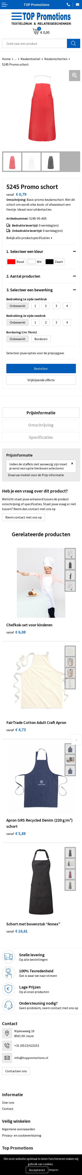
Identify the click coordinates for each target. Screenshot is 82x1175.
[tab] (41, 413)
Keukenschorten (55, 59)
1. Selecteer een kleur (24, 251)
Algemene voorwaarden (18, 1129)
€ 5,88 (16, 833)
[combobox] (34, 43)
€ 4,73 (16, 729)
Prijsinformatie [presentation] (40, 412)
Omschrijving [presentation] (41, 425)
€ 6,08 (16, 631)
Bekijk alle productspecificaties (29, 238)
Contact (7, 1109)
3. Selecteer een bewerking (29, 289)
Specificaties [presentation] (41, 437)
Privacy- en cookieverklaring (21, 1135)
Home (6, 59)
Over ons (8, 1102)
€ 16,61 (17, 931)
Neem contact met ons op (23, 517)
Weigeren (53, 1169)
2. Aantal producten (23, 276)
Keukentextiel (30, 59)
